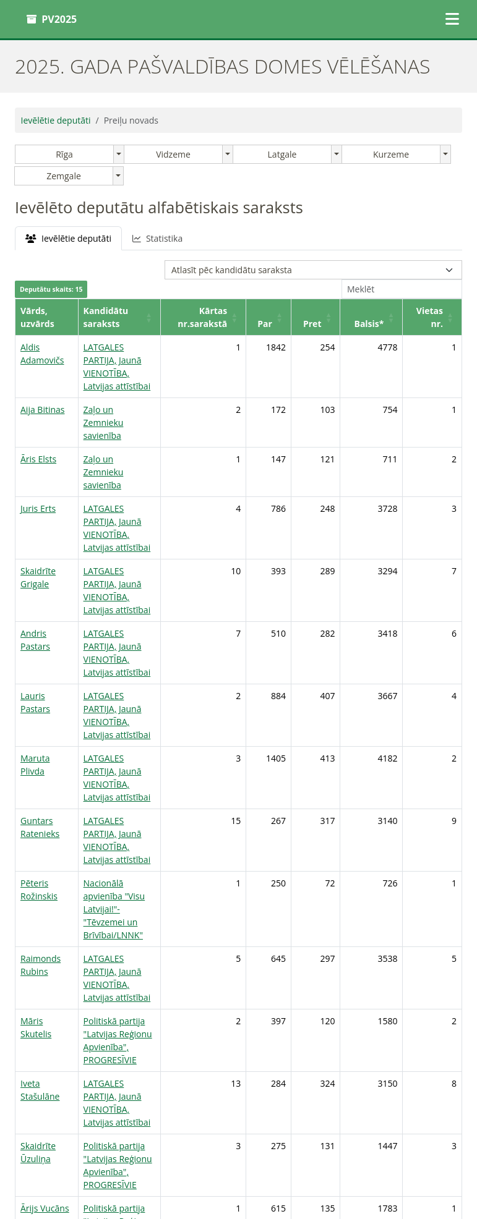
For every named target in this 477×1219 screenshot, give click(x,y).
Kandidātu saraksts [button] (116, 323)
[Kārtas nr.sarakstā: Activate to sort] (232, 317)
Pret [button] (325, 323)
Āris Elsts (38, 433)
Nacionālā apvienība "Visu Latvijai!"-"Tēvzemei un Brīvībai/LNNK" (127, 779)
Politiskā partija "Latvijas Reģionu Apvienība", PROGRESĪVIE (124, 878)
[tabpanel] (238, 668)
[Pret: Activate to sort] (332, 317)
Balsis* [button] (374, 323)
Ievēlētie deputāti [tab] (68, 238)
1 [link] (413, 1063)
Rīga (64, 154)
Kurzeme (391, 154)
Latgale (282, 154)
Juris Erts (38, 469)
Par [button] (285, 323)
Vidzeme (173, 154)
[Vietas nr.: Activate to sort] (434, 317)
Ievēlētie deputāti (56, 120)
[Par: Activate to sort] (291, 317)
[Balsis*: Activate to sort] (380, 317)
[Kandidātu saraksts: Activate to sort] (130, 317)
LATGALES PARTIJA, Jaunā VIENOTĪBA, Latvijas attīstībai (125, 360)
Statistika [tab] (157, 238)
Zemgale (63, 176)
